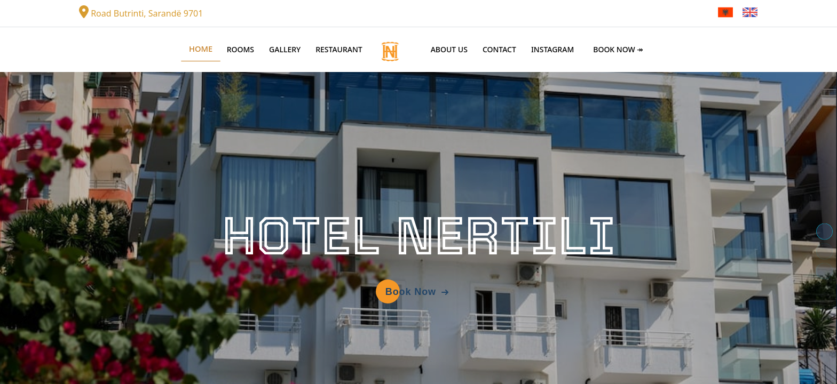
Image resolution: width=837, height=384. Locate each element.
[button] (824, 231)
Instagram (552, 49)
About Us (449, 49)
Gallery (285, 49)
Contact (499, 49)
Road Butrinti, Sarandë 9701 (141, 12)
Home (200, 49)
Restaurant (338, 49)
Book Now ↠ (618, 49)
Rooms (240, 49)
